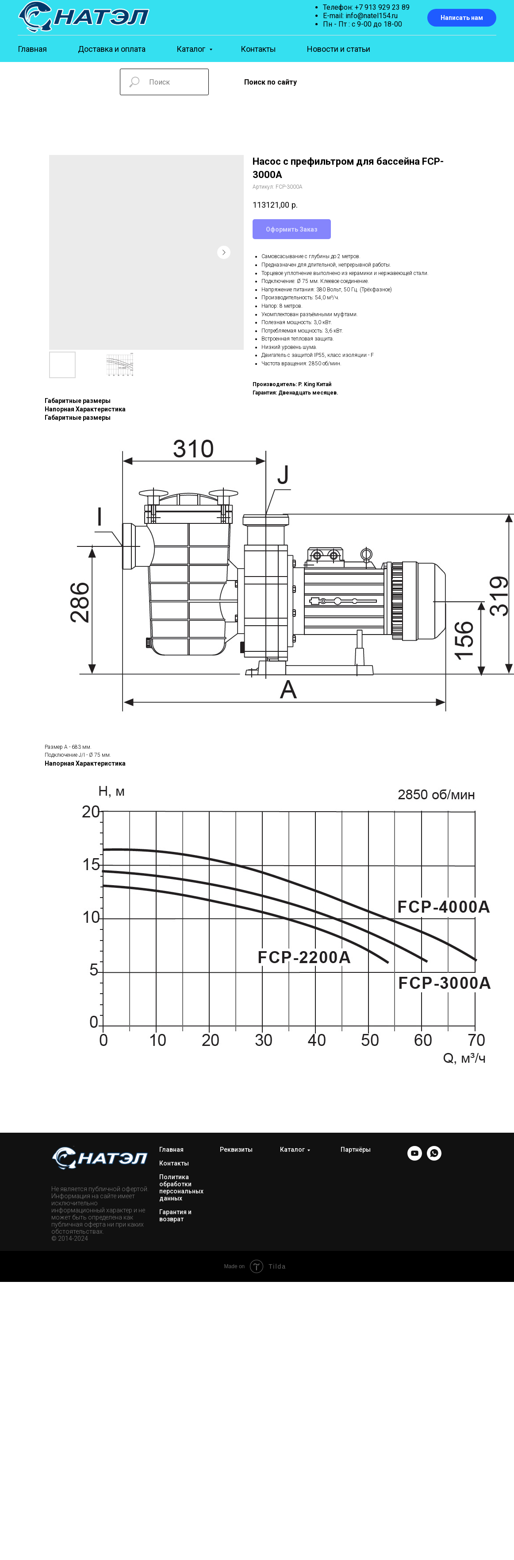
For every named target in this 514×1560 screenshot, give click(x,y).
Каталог (191, 49)
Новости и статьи (338, 49)
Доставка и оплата (112, 49)
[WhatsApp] (434, 1158)
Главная (32, 49)
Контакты (258, 49)
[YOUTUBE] (414, 1158)
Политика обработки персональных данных (181, 1187)
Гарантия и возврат (175, 1215)
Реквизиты (236, 1149)
